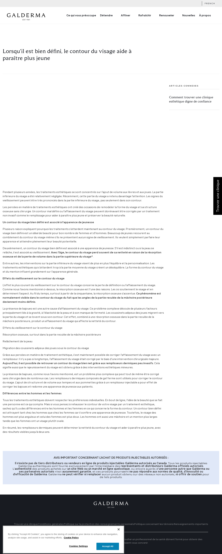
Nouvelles (188, 15)
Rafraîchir (144, 15)
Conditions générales (51, 524)
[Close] (118, 537)
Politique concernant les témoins (153, 524)
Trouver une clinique (26, 524)
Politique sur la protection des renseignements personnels (99, 524)
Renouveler (166, 15)
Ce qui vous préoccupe (81, 15)
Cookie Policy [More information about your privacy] (71, 545)
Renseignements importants (191, 524)
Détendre (106, 15)
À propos (205, 15)
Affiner (125, 15)
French (210, 4)
